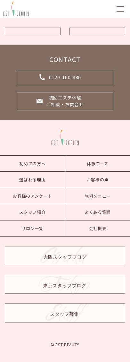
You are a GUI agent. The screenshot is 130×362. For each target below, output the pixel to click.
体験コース (98, 163)
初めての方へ (32, 163)
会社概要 (98, 228)
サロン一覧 (32, 228)
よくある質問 (98, 212)
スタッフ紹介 (32, 212)
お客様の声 (98, 180)
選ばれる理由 (32, 180)
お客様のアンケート (32, 196)
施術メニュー (98, 196)
